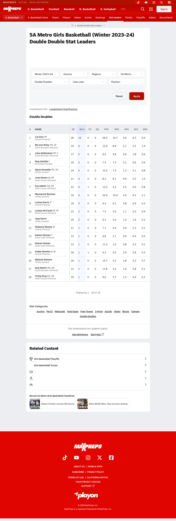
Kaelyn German (43, 235)
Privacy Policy (95, 471)
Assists (108, 311)
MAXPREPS (9, 2)
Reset (119, 96)
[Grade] (88, 81)
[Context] (131, 74)
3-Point (99, 311)
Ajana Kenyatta (43, 169)
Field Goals (72, 311)
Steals (117, 311)
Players (66, 17)
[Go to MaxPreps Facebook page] (111, 458)
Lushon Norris (42, 202)
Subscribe (78, 471)
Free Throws (86, 311)
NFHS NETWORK (39, 2)
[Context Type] (102, 74)
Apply (136, 96)
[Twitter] (161, 2)
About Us (79, 466)
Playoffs (140, 17)
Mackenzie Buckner (45, 194)
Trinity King (41, 276)
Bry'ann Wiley (42, 144)
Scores (88, 17)
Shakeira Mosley (43, 226)
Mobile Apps (95, 466)
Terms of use (76, 477)
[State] (74, 74)
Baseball (69, 9)
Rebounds (60, 311)
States (77, 17)
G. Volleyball (108, 9)
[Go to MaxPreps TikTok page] (64, 458)
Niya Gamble (41, 161)
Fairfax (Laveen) (42, 172)
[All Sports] (123, 9)
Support (88, 485)
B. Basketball (87, 9)
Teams (55, 17)
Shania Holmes (42, 243)
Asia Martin (41, 267)
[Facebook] (169, 2)
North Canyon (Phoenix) (45, 180)
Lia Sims (39, 136)
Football (54, 9)
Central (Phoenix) (42, 139)
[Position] (126, 81)
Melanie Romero (43, 259)
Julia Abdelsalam (44, 153)
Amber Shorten (42, 251)
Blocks (125, 311)
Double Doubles (88, 316)
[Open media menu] (151, 9)
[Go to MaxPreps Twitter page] (99, 458)
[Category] (50, 81)
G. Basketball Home (38, 17)
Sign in (164, 9)
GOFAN (23, 2)
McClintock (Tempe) (43, 164)
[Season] (45, 74)
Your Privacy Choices (88, 481)
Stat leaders (115, 17)
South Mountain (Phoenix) (46, 147)
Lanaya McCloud (43, 210)
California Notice (97, 477)
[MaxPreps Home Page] (72, 25)
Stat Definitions (80, 334)
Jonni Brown (41, 177)
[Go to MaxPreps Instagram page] (88, 458)
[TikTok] (138, 2)
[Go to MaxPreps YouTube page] (76, 458)
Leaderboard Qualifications (63, 109)
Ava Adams (40, 185)
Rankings (100, 17)
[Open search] (142, 9)
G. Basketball (36, 9)
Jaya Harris (41, 218)
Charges (135, 311)
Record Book (166, 17)
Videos (152, 17)
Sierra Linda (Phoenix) (44, 237)
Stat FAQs (97, 334)
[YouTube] (146, 2)
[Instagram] (153, 2)
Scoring (40, 311)
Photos (129, 17)
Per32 (49, 311)
